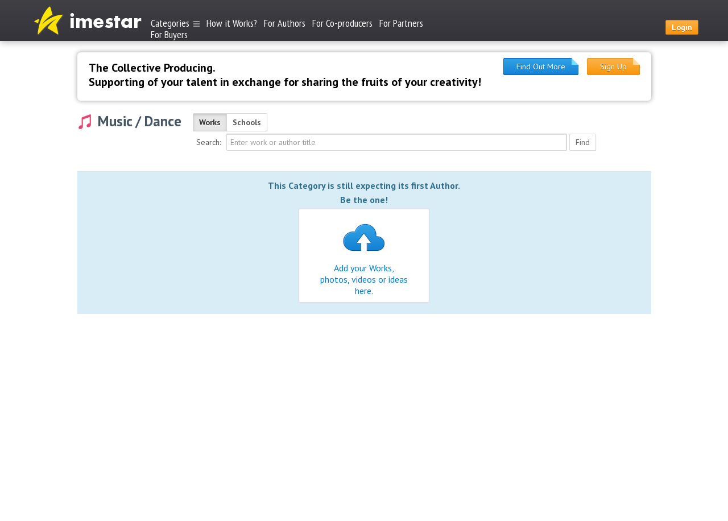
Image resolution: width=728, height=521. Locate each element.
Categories (175, 23)
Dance (162, 121)
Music (115, 121)
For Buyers (169, 33)
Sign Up (613, 66)
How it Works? (231, 23)
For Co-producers (342, 23)
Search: (208, 142)
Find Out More (540, 66)
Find (583, 142)
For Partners (401, 23)
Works (210, 122)
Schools (247, 122)
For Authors (284, 23)
